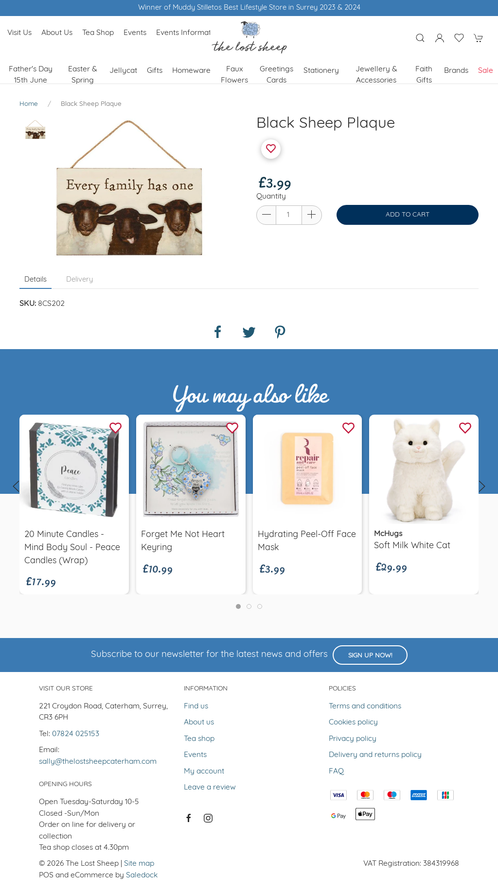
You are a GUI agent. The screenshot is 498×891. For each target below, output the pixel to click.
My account (204, 771)
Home (28, 104)
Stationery (321, 71)
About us (56, 33)
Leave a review (210, 787)
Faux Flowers (234, 75)
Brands (456, 71)
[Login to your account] (439, 38)
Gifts (154, 71)
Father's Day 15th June (31, 75)
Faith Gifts (423, 75)
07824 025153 (75, 734)
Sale (485, 71)
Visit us (19, 33)
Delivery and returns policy (375, 755)
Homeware (191, 71)
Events (135, 33)
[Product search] (420, 38)
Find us (196, 706)
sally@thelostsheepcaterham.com (98, 762)
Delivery (79, 280)
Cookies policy (353, 722)
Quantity (271, 197)
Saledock (142, 875)
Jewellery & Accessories (376, 75)
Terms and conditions (365, 706)
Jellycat (123, 71)
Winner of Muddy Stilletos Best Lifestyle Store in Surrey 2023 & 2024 (249, 8)
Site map (139, 864)
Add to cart (407, 215)
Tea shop (98, 33)
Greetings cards (276, 75)
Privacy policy (352, 739)
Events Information (188, 33)
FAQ (336, 771)
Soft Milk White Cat (412, 546)
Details (35, 280)
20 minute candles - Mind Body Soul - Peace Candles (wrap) (72, 547)
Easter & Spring (82, 75)
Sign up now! (370, 656)
